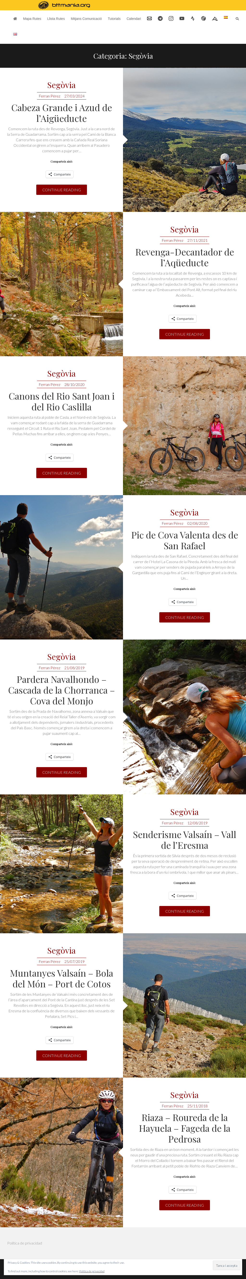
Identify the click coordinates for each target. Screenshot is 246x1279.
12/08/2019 (197, 823)
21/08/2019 (74, 667)
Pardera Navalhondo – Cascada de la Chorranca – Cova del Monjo (61, 690)
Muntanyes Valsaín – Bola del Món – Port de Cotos (61, 978)
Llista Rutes (56, 19)
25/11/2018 (197, 1106)
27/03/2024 (74, 96)
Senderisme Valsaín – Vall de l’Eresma (184, 839)
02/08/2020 (197, 523)
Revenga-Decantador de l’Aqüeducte (184, 257)
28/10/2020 (74, 384)
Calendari (134, 19)
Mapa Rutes (32, 19)
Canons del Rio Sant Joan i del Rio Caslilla (62, 401)
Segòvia (61, 85)
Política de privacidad (24, 1243)
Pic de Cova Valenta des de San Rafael (184, 540)
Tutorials (114, 19)
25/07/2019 (74, 961)
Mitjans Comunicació (86, 19)
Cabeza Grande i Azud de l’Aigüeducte (61, 112)
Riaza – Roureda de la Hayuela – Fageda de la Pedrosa (184, 1128)
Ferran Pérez (49, 96)
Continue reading (61, 189)
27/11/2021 (197, 240)
